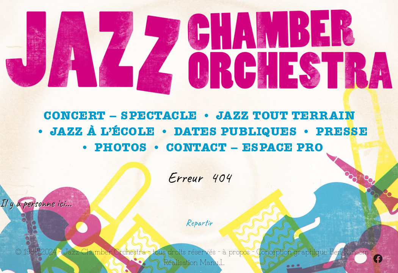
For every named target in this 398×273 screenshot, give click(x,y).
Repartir (199, 222)
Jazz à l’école (102, 131)
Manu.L (212, 261)
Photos (120, 147)
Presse (341, 131)
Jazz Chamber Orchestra (104, 251)
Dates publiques (235, 131)
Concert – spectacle (120, 115)
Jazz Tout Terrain (285, 115)
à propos (236, 251)
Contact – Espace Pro (244, 147)
